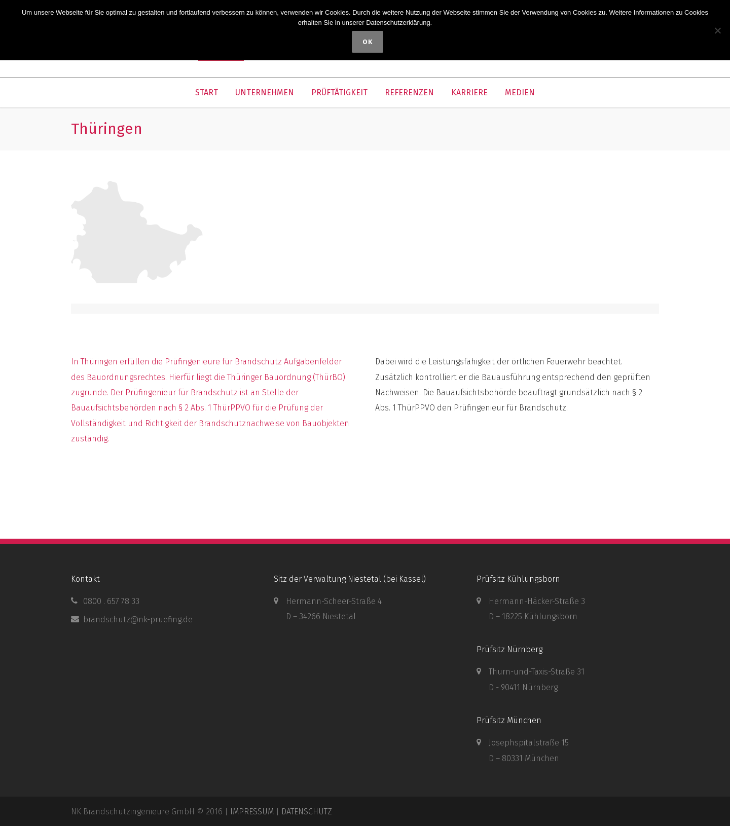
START (206, 92)
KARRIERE (469, 92)
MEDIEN (520, 92)
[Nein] (717, 30)
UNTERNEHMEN (264, 92)
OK (367, 42)
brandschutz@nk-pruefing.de (138, 619)
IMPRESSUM (252, 811)
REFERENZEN (409, 92)
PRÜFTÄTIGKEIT (339, 92)
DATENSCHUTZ (306, 811)
